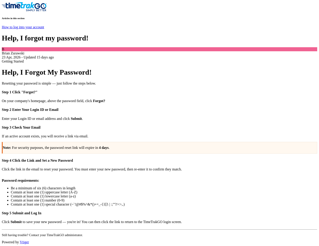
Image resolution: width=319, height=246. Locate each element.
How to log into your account (23, 27)
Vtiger (24, 242)
